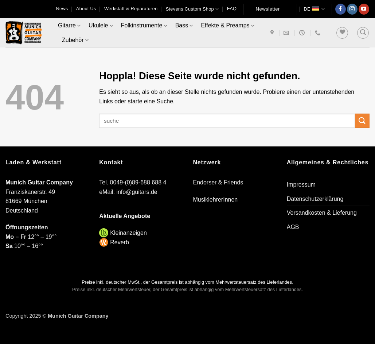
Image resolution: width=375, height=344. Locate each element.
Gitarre (69, 25)
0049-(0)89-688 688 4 (138, 182)
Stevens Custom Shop (192, 8)
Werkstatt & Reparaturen (130, 8)
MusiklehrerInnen (215, 199)
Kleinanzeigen (128, 233)
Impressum (301, 184)
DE (314, 8)
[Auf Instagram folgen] (352, 9)
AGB (293, 227)
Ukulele (101, 25)
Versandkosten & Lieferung (322, 213)
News (62, 8)
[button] (363, 33)
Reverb (119, 242)
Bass (184, 25)
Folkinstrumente (144, 25)
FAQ (232, 8)
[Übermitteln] (362, 121)
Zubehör (75, 40)
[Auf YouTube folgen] (364, 9)
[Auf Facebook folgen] (340, 9)
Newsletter (268, 9)
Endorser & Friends (218, 182)
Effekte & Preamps (227, 25)
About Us (86, 8)
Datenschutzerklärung (315, 199)
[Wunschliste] (342, 33)
